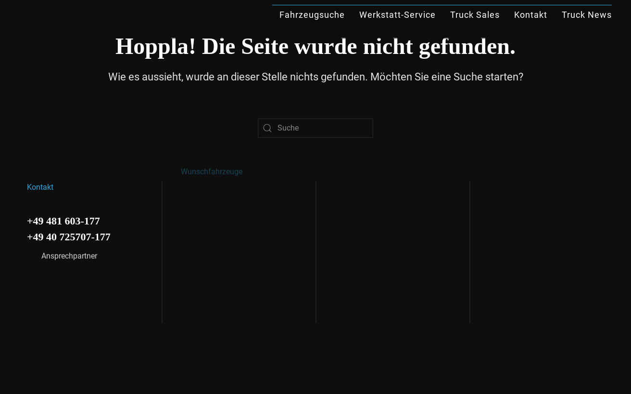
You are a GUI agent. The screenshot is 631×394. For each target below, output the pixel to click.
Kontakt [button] (530, 15)
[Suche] (315, 128)
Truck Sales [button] (475, 15)
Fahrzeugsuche (312, 15)
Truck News (587, 15)
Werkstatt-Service (397, 15)
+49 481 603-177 (63, 219)
